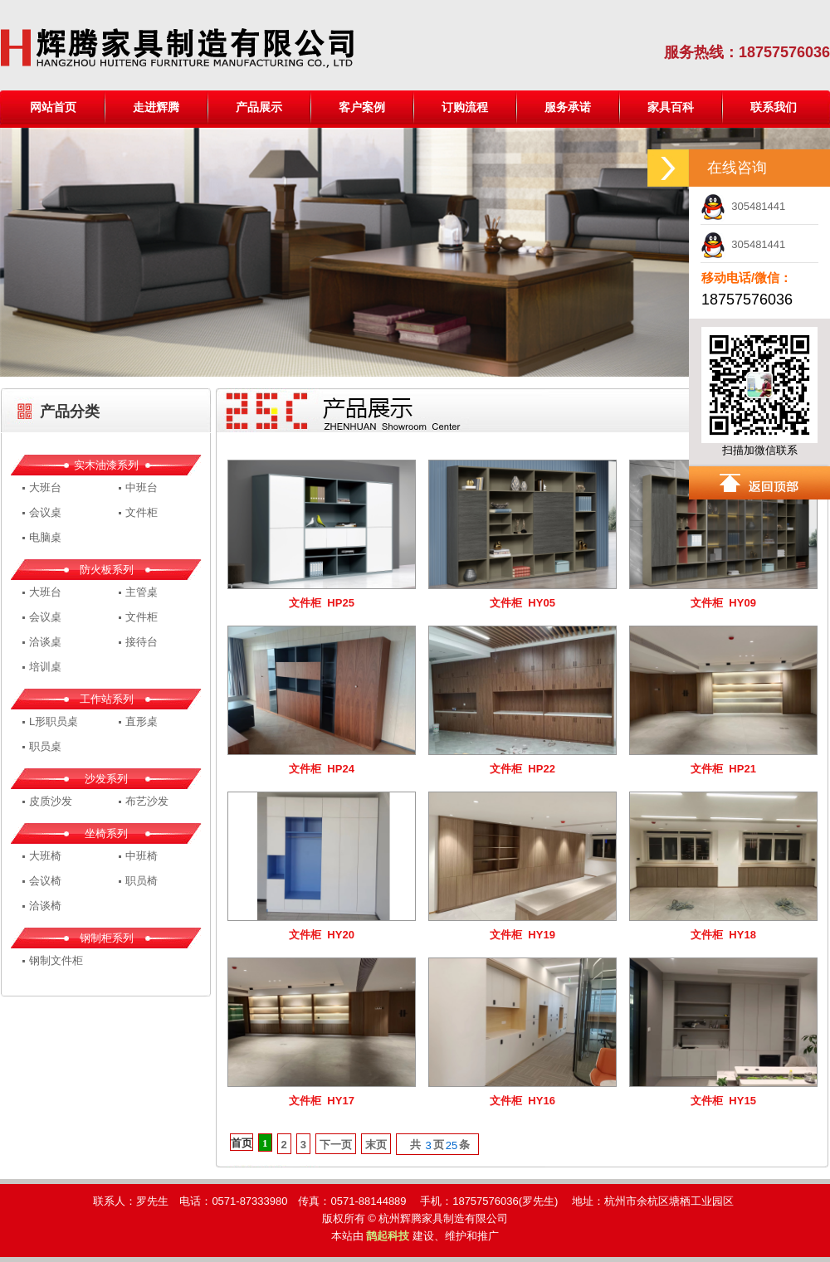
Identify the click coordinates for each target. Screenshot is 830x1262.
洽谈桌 (45, 642)
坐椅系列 (106, 833)
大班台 (45, 487)
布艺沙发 (146, 801)
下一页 (336, 1144)
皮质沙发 (50, 801)
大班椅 (45, 856)
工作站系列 (107, 699)
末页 (376, 1144)
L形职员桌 (53, 721)
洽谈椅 (45, 905)
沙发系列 (106, 778)
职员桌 (45, 746)
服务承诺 (567, 107)
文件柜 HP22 (522, 769)
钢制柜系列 (107, 938)
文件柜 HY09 (723, 603)
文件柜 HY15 (723, 1100)
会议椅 (45, 881)
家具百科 (670, 107)
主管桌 (141, 592)
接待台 (141, 642)
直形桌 (141, 721)
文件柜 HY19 (522, 934)
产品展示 (259, 107)
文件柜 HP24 (321, 769)
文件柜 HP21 (723, 769)
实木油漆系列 (106, 465)
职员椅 (141, 881)
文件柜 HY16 (522, 1100)
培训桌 (45, 666)
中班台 (141, 487)
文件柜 (141, 512)
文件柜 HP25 (321, 603)
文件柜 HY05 (522, 603)
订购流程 (465, 107)
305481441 (743, 206)
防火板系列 (107, 569)
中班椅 (141, 856)
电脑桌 (45, 537)
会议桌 (45, 512)
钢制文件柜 (56, 960)
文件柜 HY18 (723, 934)
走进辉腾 (156, 107)
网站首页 (53, 107)
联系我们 (773, 107)
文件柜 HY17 (321, 1100)
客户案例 (362, 107)
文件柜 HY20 (321, 934)
